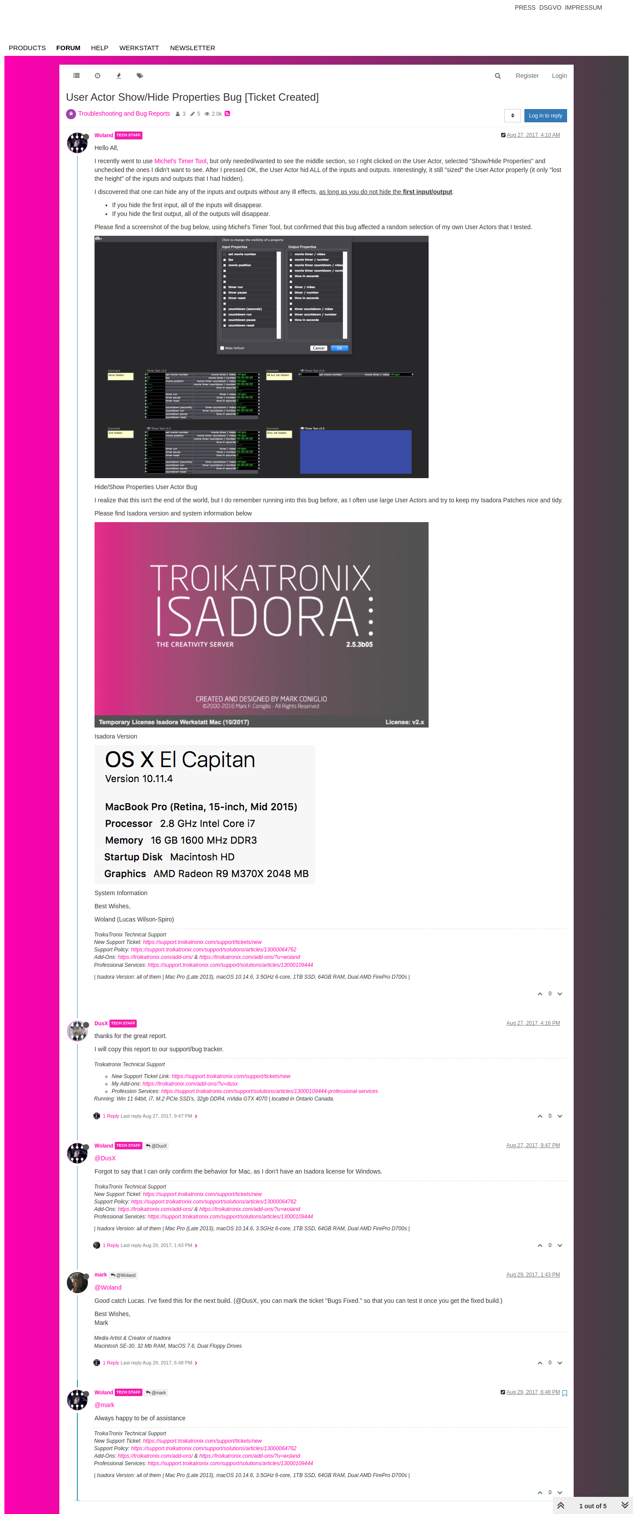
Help (99, 47)
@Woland (123, 1275)
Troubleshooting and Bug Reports (124, 113)
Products (27, 47)
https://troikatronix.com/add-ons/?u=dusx (189, 1084)
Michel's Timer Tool (180, 161)
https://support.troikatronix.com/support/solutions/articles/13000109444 (230, 965)
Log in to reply (545, 116)
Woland (104, 135)
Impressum (583, 7)
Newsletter (192, 47)
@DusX (156, 1146)
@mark (156, 1392)
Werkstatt (139, 47)
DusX (101, 1023)
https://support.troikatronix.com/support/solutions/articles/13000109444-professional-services (269, 1091)
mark (101, 1275)
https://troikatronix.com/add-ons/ (155, 957)
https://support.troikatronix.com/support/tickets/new (202, 942)
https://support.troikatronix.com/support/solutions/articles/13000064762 (213, 950)
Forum (68, 47)
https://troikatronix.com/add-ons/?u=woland (249, 957)
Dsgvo (550, 7)
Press (525, 7)
